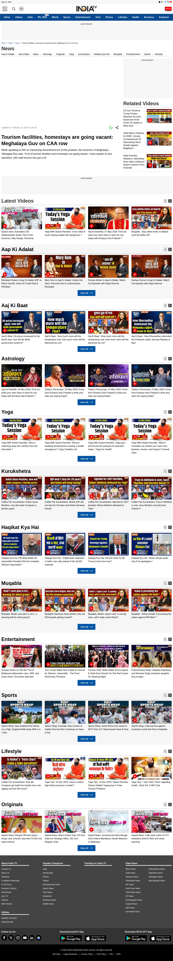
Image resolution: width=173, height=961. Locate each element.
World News (48, 873)
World (55, 17)
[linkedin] (32, 938)
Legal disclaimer (70, 954)
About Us (5, 873)
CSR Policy (101, 954)
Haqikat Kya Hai (20, 527)
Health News (48, 904)
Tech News (47, 892)
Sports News (48, 888)
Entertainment (82, 17)
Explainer (164, 17)
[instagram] (18, 938)
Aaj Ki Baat (14, 305)
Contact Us (6, 869)
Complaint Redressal (10, 881)
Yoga (71, 54)
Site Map (56, 954)
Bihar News (131, 869)
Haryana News (132, 877)
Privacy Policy (87, 954)
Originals (60, 54)
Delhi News (130, 873)
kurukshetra (84, 54)
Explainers (47, 896)
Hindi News (6, 892)
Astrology (47, 54)
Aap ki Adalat (7, 54)
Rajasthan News (156, 873)
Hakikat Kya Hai (101, 54)
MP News (130, 884)
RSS (119, 954)
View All (86, 293)
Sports (66, 17)
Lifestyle (122, 17)
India (30, 17)
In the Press (6, 884)
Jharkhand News (133, 881)
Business (149, 17)
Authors (4, 900)
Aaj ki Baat (23, 54)
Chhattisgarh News (134, 900)
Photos (109, 17)
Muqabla (118, 54)
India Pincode (7, 922)
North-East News (133, 888)
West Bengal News (157, 881)
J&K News (130, 908)
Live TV (4, 896)
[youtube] (25, 938)
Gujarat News (131, 904)
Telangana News (156, 877)
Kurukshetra (16, 471)
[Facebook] (4, 938)
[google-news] (38, 938)
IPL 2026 (42, 17)
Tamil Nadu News (133, 892)
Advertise (5, 877)
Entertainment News (51, 884)
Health (135, 17)
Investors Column (8, 888)
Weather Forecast (9, 918)
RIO (111, 954)
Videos (18, 17)
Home (7, 17)
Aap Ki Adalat (17, 249)
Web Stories (6, 904)
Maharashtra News (157, 869)
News (3, 43)
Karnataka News (133, 911)
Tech (97, 17)
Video (10, 43)
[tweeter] (11, 938)
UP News (130, 896)
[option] (21, 223)
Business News (49, 900)
